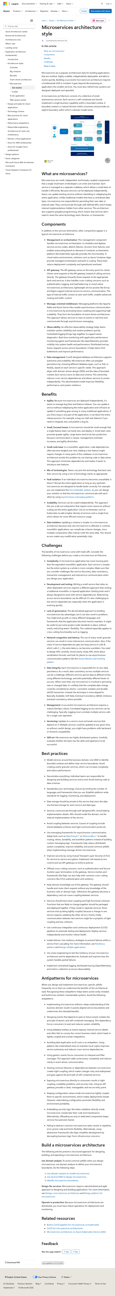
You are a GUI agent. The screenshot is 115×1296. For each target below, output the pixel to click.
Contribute (49, 1283)
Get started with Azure (100, 11)
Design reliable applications (72, 947)
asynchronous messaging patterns (77, 496)
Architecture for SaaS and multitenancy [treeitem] (18, 133)
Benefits (47, 58)
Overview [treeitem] (14, 67)
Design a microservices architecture (62, 1193)
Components (49, 54)
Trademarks (8, 1287)
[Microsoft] (5, 3)
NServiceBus (89, 836)
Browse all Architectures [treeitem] (15, 35)
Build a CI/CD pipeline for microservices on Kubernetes (73, 1224)
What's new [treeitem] (10, 43)
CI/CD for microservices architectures (65, 1228)
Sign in (109, 3)
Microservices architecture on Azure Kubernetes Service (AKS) (76, 1231)
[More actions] (109, 20)
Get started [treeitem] (17, 87)
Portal (84, 11)
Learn (44, 20)
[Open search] (102, 3)
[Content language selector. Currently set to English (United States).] (15, 1277)
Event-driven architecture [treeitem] (20, 79)
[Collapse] (31, 20)
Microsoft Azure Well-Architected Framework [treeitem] (19, 164)
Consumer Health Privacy (79, 1283)
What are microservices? (54, 51)
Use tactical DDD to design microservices (66, 1176)
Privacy (60, 1283)
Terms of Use (100, 1283)
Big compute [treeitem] (15, 71)
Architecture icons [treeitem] (13, 39)
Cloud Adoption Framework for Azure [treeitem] (18, 172)
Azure (51, 20)
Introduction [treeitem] (13, 59)
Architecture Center (65, 20)
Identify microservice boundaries (62, 1180)
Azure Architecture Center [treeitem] (16, 31)
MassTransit (71, 836)
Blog (37, 1283)
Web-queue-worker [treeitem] (18, 100)
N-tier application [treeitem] (17, 95)
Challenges (48, 61)
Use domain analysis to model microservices (68, 1173)
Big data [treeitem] (13, 75)
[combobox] (19, 26)
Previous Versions (25, 1283)
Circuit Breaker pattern (80, 489)
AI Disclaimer (8, 1283)
